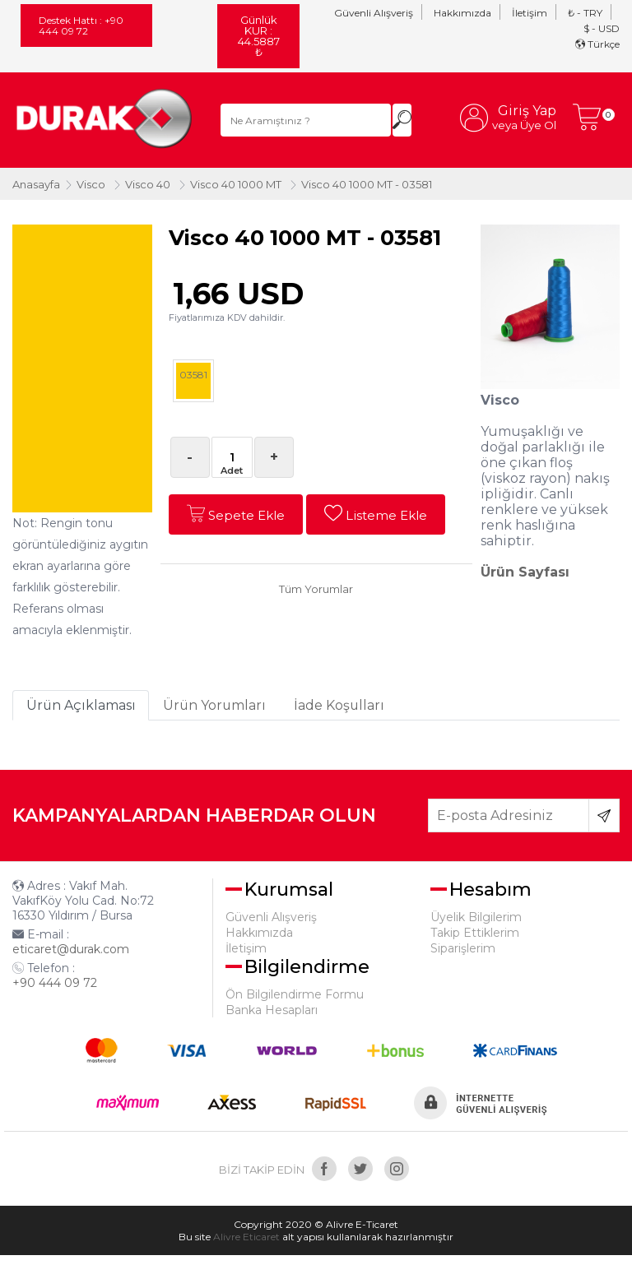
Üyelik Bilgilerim (476, 917)
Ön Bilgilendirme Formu (294, 994)
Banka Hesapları (271, 1010)
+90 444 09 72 (54, 982)
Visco (91, 184)
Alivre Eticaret (246, 1236)
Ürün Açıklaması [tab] (81, 705)
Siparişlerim (462, 948)
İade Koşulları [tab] (342, 705)
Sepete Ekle (236, 514)
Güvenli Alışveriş (373, 13)
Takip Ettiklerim (474, 932)
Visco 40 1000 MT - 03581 (366, 184)
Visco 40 (147, 184)
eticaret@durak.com (70, 949)
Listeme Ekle (375, 514)
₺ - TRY (585, 13)
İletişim (529, 13)
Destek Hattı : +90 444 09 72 (81, 25)
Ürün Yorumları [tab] (217, 705)
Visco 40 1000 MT (235, 184)
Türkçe (597, 44)
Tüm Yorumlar (316, 588)
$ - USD (601, 28)
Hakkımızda (462, 13)
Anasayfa (36, 184)
